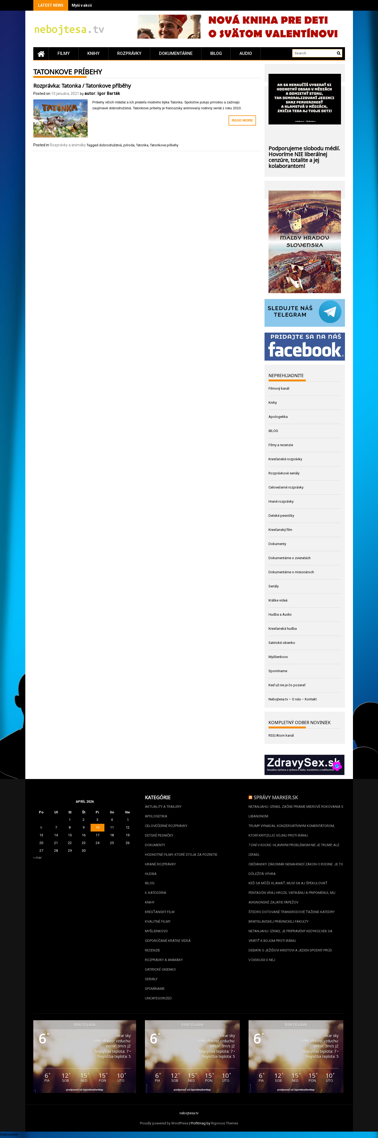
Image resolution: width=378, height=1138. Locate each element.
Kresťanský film (280, 530)
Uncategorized (158, 998)
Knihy (93, 53)
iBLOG (216, 53)
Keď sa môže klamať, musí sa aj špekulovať (288, 883)
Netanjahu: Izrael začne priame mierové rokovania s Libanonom (296, 811)
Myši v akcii (82, 5)
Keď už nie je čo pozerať (287, 685)
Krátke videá (278, 600)
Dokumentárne (176, 53)
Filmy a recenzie (281, 445)
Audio (245, 53)
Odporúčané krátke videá (168, 941)
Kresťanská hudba (283, 629)
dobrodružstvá (110, 145)
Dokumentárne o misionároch (291, 572)
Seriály (274, 586)
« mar (37, 857)
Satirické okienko (282, 643)
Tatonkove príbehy (164, 145)
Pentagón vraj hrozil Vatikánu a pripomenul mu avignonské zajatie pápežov (292, 898)
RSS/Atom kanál (281, 735)
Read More (242, 120)
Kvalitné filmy (157, 922)
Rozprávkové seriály (284, 473)
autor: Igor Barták (102, 93)
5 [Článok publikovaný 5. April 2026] (128, 820)
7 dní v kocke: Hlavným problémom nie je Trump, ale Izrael (294, 850)
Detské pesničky (281, 516)
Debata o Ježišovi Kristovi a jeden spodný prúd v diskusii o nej (290, 955)
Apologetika (278, 417)
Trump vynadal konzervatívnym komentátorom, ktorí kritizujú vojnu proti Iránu (292, 830)
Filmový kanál (279, 388)
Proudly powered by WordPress (164, 1124)
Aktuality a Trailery (163, 807)
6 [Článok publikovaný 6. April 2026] (41, 827)
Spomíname (278, 671)
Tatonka (142, 145)
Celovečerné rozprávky (286, 487)
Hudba (151, 874)
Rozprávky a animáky (68, 145)
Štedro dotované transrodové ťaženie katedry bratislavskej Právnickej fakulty (292, 917)
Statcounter (9, 1135)
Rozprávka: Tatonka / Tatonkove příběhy (82, 85)
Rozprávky (129, 53)
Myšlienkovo (278, 657)
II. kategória (155, 893)
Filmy (64, 53)
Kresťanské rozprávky (285, 459)
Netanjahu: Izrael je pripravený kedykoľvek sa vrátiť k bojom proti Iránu (290, 936)
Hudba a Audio (280, 614)
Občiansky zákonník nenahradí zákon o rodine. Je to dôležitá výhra (296, 869)
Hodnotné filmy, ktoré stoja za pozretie (181, 855)
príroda (129, 145)
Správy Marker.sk (276, 797)
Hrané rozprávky (281, 501)
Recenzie (152, 951)
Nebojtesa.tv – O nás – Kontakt (293, 699)
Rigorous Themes (224, 1124)
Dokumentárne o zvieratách (290, 558)
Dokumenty (277, 544)
